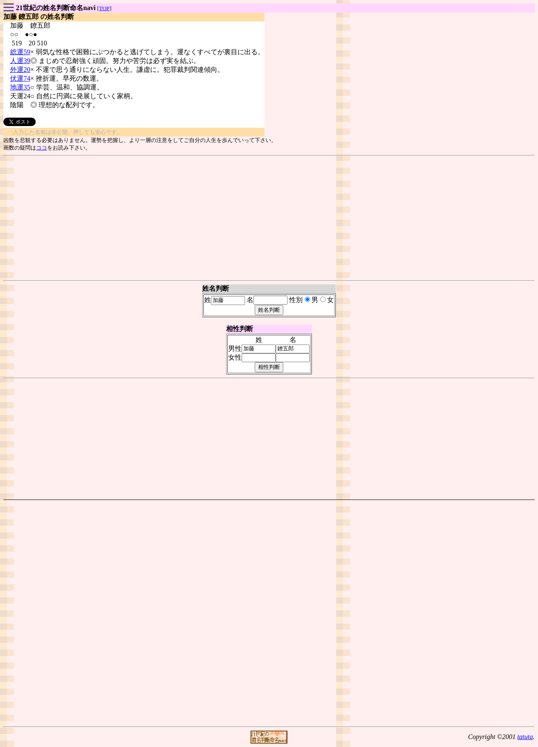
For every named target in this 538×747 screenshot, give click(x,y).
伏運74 (20, 78)
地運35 (20, 87)
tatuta (525, 736)
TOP (104, 8)
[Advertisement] (269, 218)
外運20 (20, 69)
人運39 (20, 60)
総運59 (20, 51)
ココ (41, 148)
